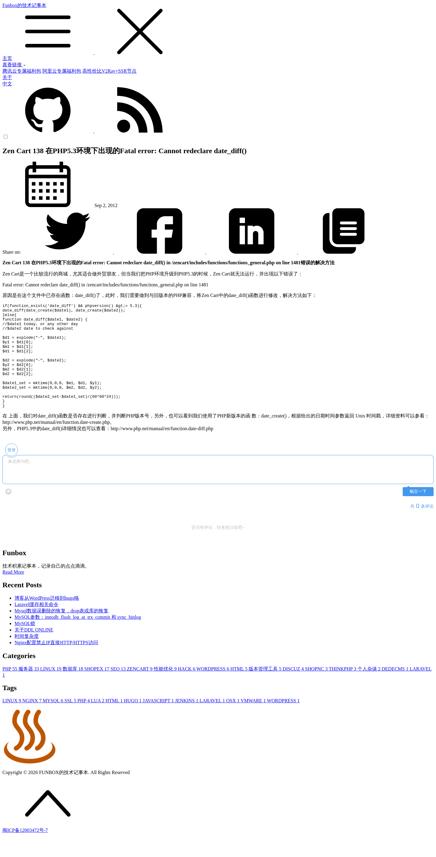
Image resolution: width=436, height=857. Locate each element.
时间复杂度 (27, 657)
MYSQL (53, 721)
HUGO (133, 721)
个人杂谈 (370, 689)
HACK (187, 689)
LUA (98, 721)
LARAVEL (213, 721)
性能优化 (166, 689)
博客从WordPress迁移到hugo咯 (47, 618)
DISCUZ (293, 689)
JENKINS (187, 721)
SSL (71, 721)
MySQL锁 (25, 644)
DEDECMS (396, 689)
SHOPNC (317, 689)
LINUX (51, 689)
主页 (7, 58)
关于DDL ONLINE (34, 650)
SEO (119, 689)
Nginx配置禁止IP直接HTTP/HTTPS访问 (56, 663)
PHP (10, 689)
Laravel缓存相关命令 (36, 625)
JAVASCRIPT (159, 721)
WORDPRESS (213, 689)
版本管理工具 (265, 689)
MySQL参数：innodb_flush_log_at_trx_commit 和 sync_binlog (78, 638)
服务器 (29, 689)
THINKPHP (343, 689)
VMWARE (254, 721)
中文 (7, 83)
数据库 (73, 689)
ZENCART (140, 689)
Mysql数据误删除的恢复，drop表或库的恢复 (61, 631)
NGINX (32, 721)
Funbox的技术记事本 (218, 29)
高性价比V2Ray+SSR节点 (109, 71)
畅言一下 (418, 512)
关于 (7, 77)
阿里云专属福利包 (61, 71)
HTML (239, 689)
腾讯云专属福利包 (21, 71)
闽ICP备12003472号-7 (25, 851)
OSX (233, 721)
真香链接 (14, 64)
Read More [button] (13, 592)
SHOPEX (97, 689)
